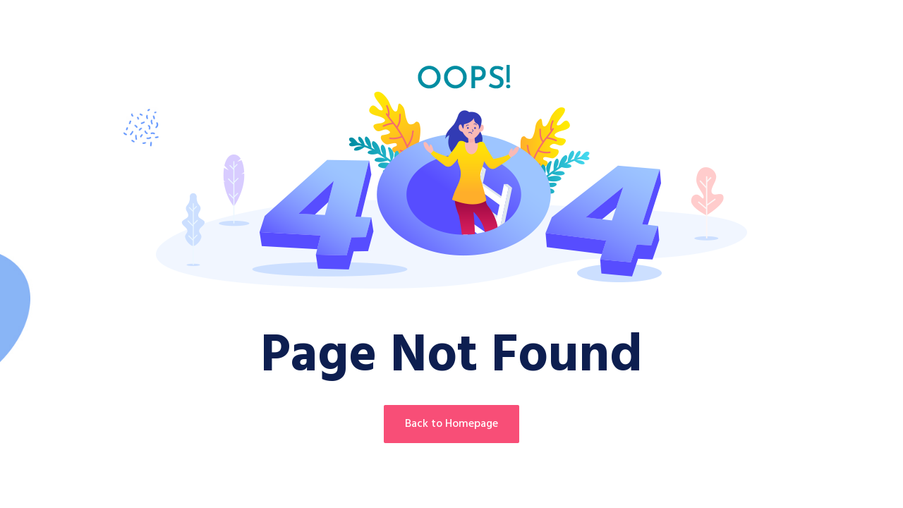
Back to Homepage (451, 424)
